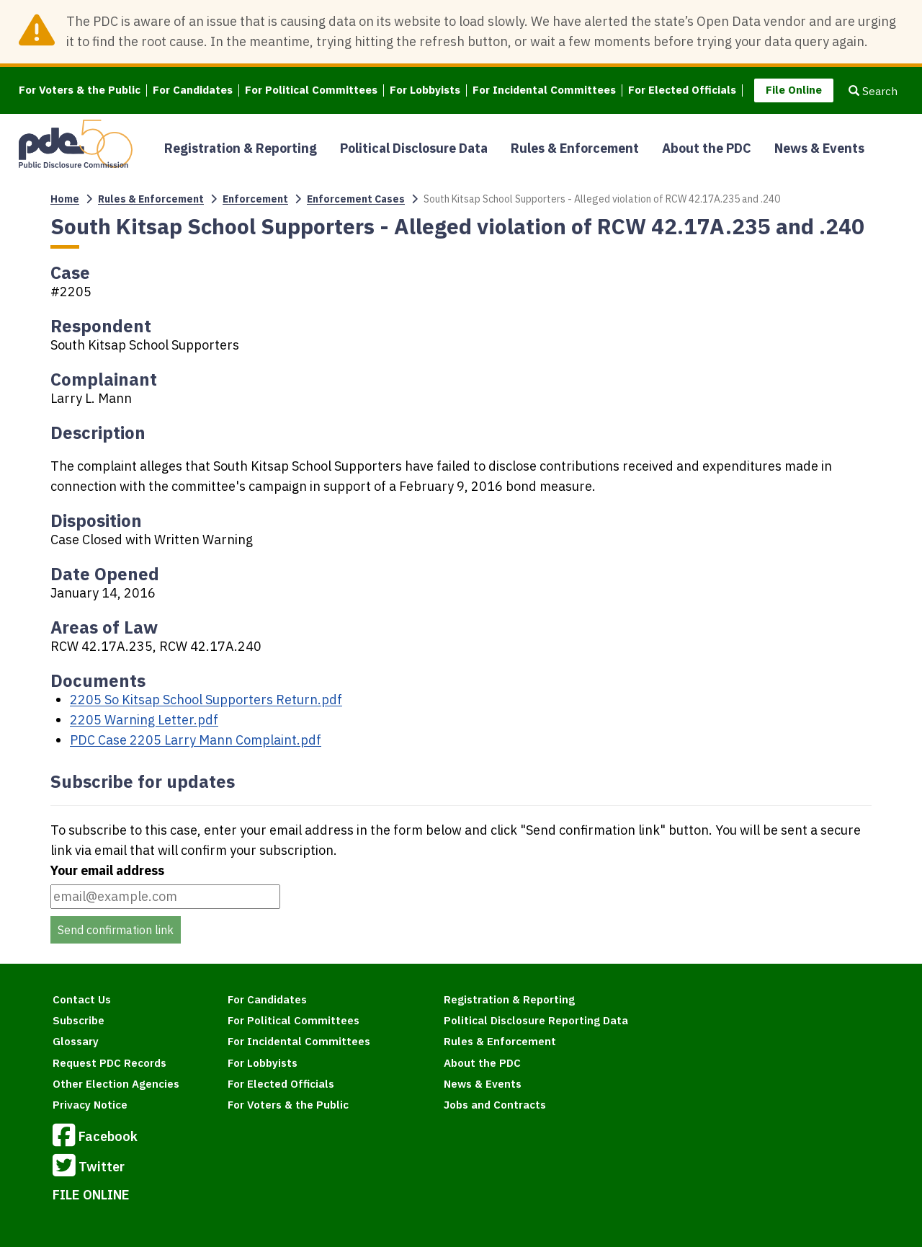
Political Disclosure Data (414, 148)
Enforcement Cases (356, 198)
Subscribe (78, 1020)
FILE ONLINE (91, 1194)
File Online (794, 90)
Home (64, 198)
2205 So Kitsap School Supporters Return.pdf (206, 699)
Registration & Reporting (240, 148)
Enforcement (255, 198)
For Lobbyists (425, 90)
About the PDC (706, 148)
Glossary (76, 1041)
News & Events (819, 148)
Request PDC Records (109, 1063)
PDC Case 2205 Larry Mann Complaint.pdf (195, 740)
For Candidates (193, 90)
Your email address (107, 870)
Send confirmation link (116, 930)
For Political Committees (311, 90)
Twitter (89, 1168)
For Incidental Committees (544, 90)
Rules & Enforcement (575, 148)
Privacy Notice (90, 1104)
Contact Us (82, 999)
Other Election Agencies (116, 1084)
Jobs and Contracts (495, 1104)
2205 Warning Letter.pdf (144, 719)
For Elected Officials (682, 90)
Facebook (95, 1137)
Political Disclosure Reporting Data (536, 1020)
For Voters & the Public (79, 90)
